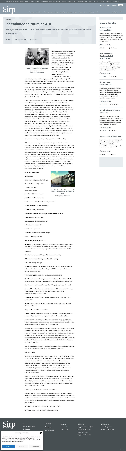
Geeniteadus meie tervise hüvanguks (109, 111)
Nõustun (8, 446)
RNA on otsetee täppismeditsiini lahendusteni (106, 56)
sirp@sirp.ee (26, 429)
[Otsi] (121, 11)
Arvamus (31, 12)
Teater (75, 12)
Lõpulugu (91, 12)
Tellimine (114, 5)
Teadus (81, 12)
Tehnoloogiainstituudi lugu (110, 136)
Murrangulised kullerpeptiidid (105, 29)
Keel (85, 12)
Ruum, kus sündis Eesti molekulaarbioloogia (45, 410)
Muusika (62, 12)
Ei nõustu (22, 446)
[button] (40, 432)
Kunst (57, 12)
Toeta (120, 5)
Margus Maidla (13, 34)
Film (45, 12)
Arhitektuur (39, 12)
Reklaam (108, 5)
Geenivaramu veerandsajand (105, 83)
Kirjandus (51, 12)
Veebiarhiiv (115, 12)
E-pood (102, 5)
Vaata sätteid (35, 446)
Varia (97, 12)
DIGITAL (122, 449)
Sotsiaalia (69, 12)
